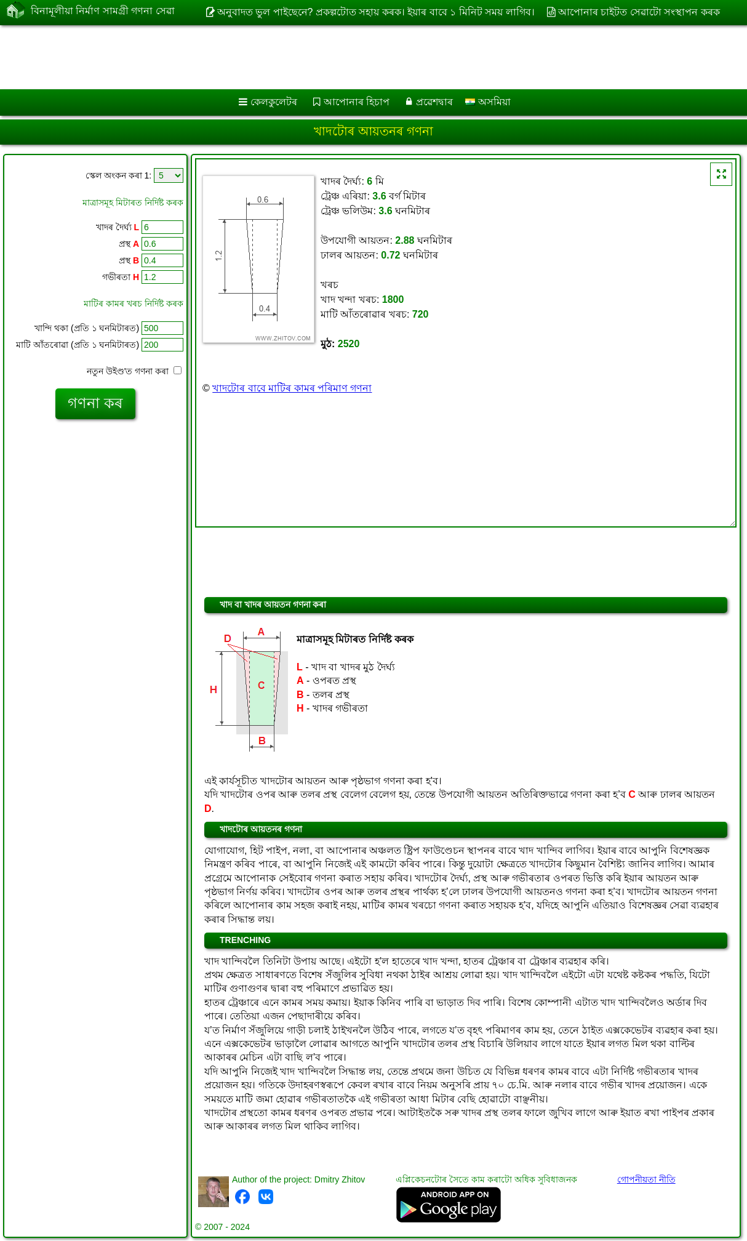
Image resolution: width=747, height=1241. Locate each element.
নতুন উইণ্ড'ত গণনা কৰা (134, 371)
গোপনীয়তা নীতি (646, 1179)
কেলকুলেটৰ (273, 102)
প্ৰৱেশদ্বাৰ (434, 102)
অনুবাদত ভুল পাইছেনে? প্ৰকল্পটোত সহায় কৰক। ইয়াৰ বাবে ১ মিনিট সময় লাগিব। (376, 12)
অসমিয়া (487, 102)
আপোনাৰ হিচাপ (356, 102)
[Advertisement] (314, 57)
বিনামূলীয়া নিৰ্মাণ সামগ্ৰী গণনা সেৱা (103, 11)
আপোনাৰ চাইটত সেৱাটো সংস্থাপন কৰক (639, 12)
